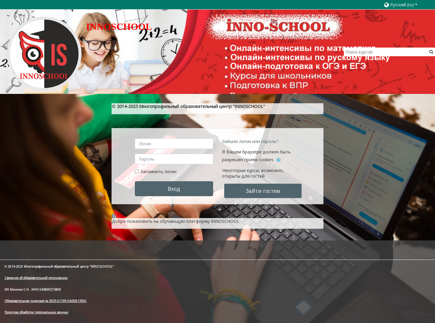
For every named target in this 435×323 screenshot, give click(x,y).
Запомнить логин (158, 171)
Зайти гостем (263, 190)
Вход (174, 188)
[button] (403, 4)
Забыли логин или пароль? (250, 141)
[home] (44, 54)
